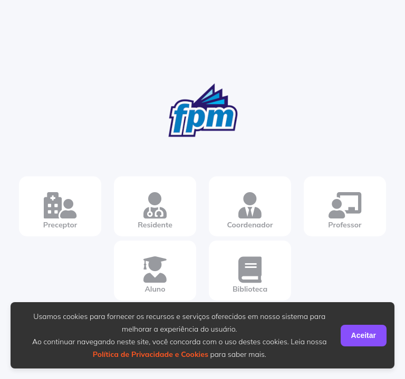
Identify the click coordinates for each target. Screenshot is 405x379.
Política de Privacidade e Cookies (150, 354)
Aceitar (363, 335)
